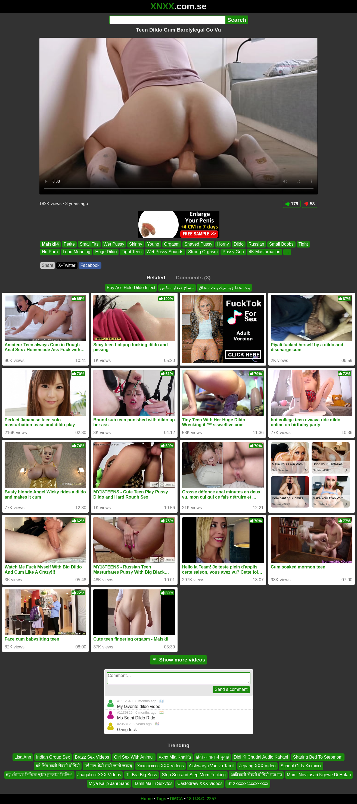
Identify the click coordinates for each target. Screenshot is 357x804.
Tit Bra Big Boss (141, 774)
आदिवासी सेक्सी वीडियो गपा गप (256, 774)
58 (309, 204)
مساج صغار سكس (177, 287)
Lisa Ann (22, 757)
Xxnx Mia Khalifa (175, 757)
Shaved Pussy (198, 244)
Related (156, 277)
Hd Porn (50, 252)
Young (153, 244)
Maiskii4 (50, 244)
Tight (303, 244)
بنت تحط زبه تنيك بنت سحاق (224, 287)
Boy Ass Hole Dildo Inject (131, 287)
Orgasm (171, 244)
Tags (161, 798)
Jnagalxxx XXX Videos (99, 774)
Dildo (238, 244)
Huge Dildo (106, 252)
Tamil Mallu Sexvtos (153, 783)
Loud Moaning (76, 252)
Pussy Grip (233, 252)
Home (147, 798)
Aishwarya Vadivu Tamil (211, 765)
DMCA (176, 798)
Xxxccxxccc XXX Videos (160, 765)
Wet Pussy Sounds (165, 252)
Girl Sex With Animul (134, 757)
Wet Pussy (113, 244)
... (287, 252)
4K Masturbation (264, 252)
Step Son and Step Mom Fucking (194, 774)
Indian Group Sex (53, 757)
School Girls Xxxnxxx (301, 765)
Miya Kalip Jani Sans (109, 783)
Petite (69, 244)
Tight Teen (132, 252)
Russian (256, 244)
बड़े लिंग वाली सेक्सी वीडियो (58, 765)
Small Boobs (281, 244)
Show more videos (178, 660)
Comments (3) (193, 277)
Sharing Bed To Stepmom (318, 757)
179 (291, 204)
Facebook (90, 265)
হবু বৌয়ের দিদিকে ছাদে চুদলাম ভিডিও (39, 774)
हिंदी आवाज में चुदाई (212, 757)
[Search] (167, 20)
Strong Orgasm (203, 252)
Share (48, 265)
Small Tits (89, 244)
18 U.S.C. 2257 (201, 798)
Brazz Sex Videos (92, 757)
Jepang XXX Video (257, 765)
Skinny (135, 244)
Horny (223, 244)
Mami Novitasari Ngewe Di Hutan (319, 774)
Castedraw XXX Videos (199, 783)
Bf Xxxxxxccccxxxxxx (247, 783)
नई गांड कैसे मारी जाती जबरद (108, 765)
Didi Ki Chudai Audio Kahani (261, 757)
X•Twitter (66, 265)
